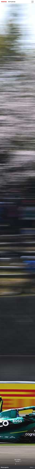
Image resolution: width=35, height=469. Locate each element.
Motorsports (5, 467)
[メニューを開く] (32, 1)
